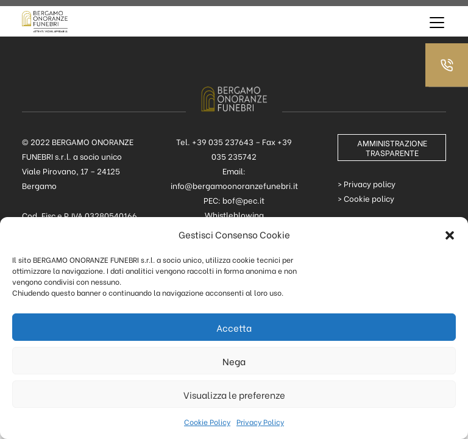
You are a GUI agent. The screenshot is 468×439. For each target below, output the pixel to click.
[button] (450, 234)
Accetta (234, 327)
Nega (234, 361)
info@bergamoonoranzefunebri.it (234, 185)
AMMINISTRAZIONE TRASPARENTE (392, 147)
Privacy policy (369, 183)
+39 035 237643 (223, 141)
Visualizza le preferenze (234, 394)
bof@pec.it (243, 199)
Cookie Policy (207, 421)
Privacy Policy (260, 421)
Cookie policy (369, 198)
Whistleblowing (234, 214)
